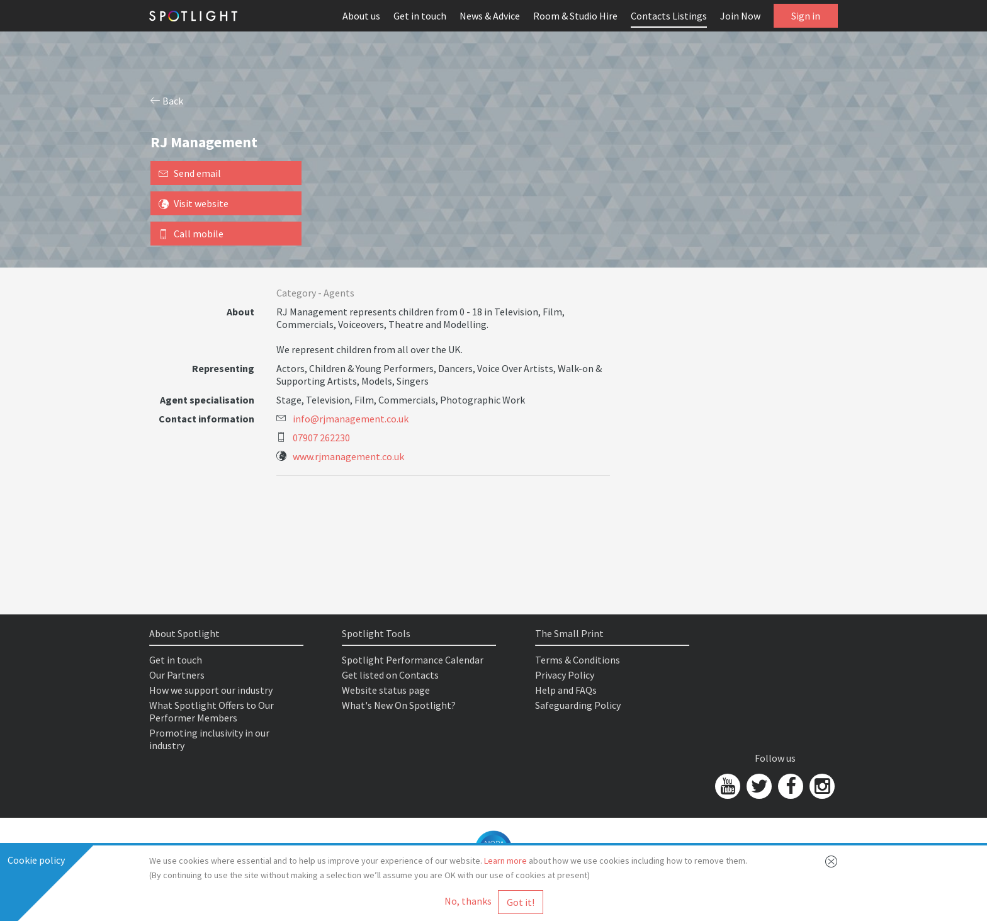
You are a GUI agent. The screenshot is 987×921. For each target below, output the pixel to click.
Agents (339, 292)
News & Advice (490, 15)
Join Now (740, 15)
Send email (190, 173)
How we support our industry (211, 690)
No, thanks (468, 901)
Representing (223, 368)
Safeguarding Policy (578, 705)
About (240, 311)
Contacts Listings (669, 15)
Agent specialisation (207, 399)
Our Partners (177, 675)
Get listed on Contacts (390, 675)
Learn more (505, 860)
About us (361, 15)
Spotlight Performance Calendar (412, 659)
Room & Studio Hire (575, 15)
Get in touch (419, 15)
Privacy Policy (564, 675)
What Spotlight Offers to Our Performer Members (211, 711)
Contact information (206, 418)
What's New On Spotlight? (399, 705)
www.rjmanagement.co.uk (348, 456)
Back (166, 100)
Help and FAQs (566, 690)
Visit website (193, 203)
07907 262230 (321, 437)
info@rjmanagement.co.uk (351, 418)
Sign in (805, 15)
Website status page (386, 690)
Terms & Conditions (577, 659)
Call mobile (191, 233)
